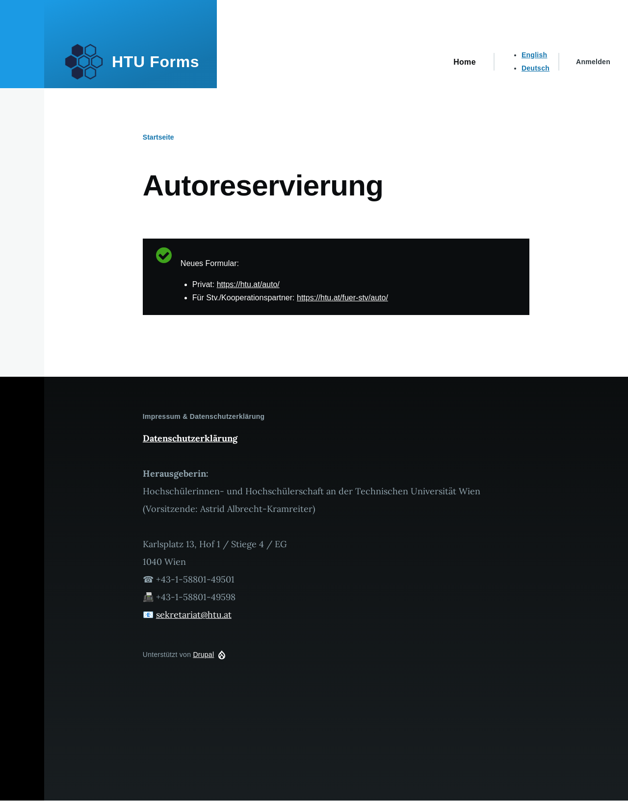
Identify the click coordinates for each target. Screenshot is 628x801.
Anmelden (593, 62)
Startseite (158, 137)
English (535, 55)
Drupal (203, 654)
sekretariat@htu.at (194, 614)
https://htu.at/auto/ (248, 284)
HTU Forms (155, 62)
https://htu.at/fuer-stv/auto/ (342, 297)
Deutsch (536, 68)
